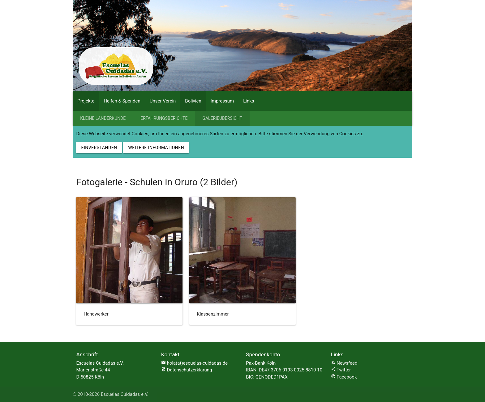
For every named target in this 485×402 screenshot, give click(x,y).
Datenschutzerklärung (186, 370)
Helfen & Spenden (122, 101)
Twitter (341, 370)
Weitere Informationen (156, 147)
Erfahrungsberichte (163, 118)
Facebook (344, 377)
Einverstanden (99, 147)
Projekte (85, 101)
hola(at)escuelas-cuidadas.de (197, 363)
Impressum (222, 101)
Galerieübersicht (222, 118)
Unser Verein (163, 101)
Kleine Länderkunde (103, 118)
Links (248, 101)
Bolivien (193, 101)
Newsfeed (344, 363)
